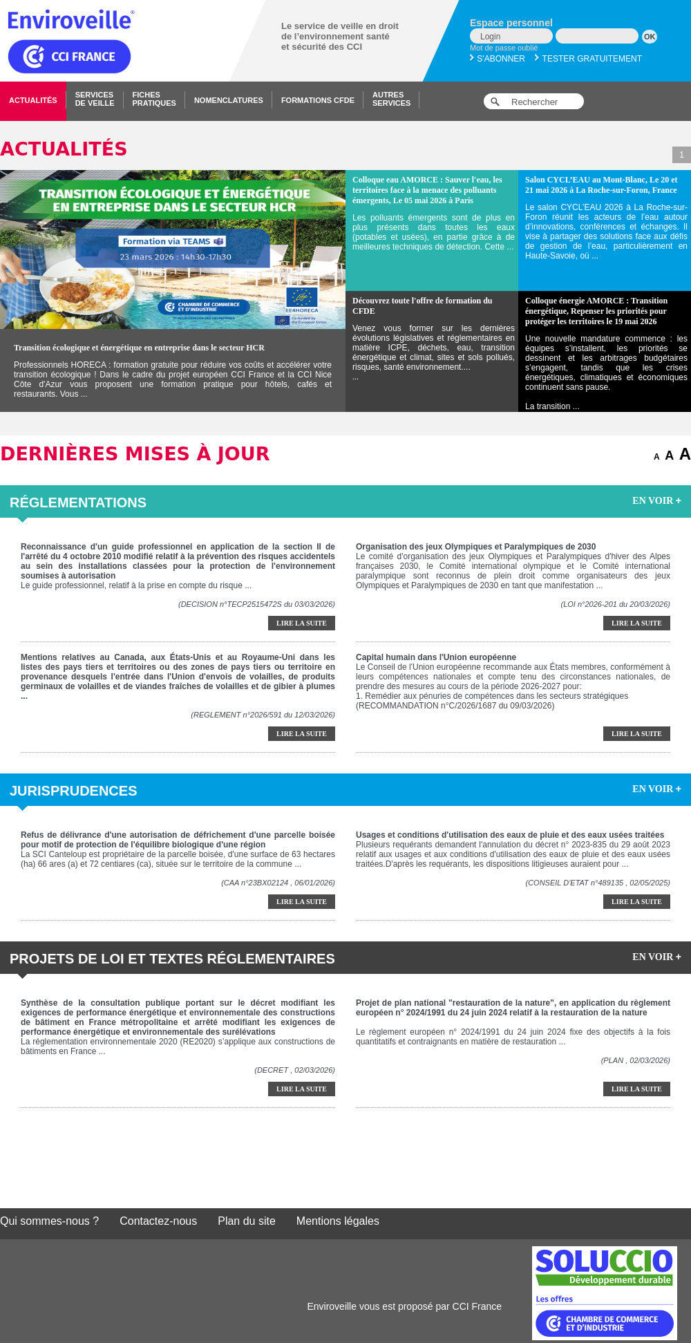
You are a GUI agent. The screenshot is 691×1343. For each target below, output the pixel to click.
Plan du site (247, 1221)
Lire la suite (301, 623)
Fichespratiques (154, 99)
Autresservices (391, 99)
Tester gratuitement (588, 59)
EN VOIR (656, 500)
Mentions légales (337, 1221)
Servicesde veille (95, 99)
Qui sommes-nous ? (49, 1221)
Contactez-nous (158, 1221)
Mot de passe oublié (504, 48)
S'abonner (497, 59)
